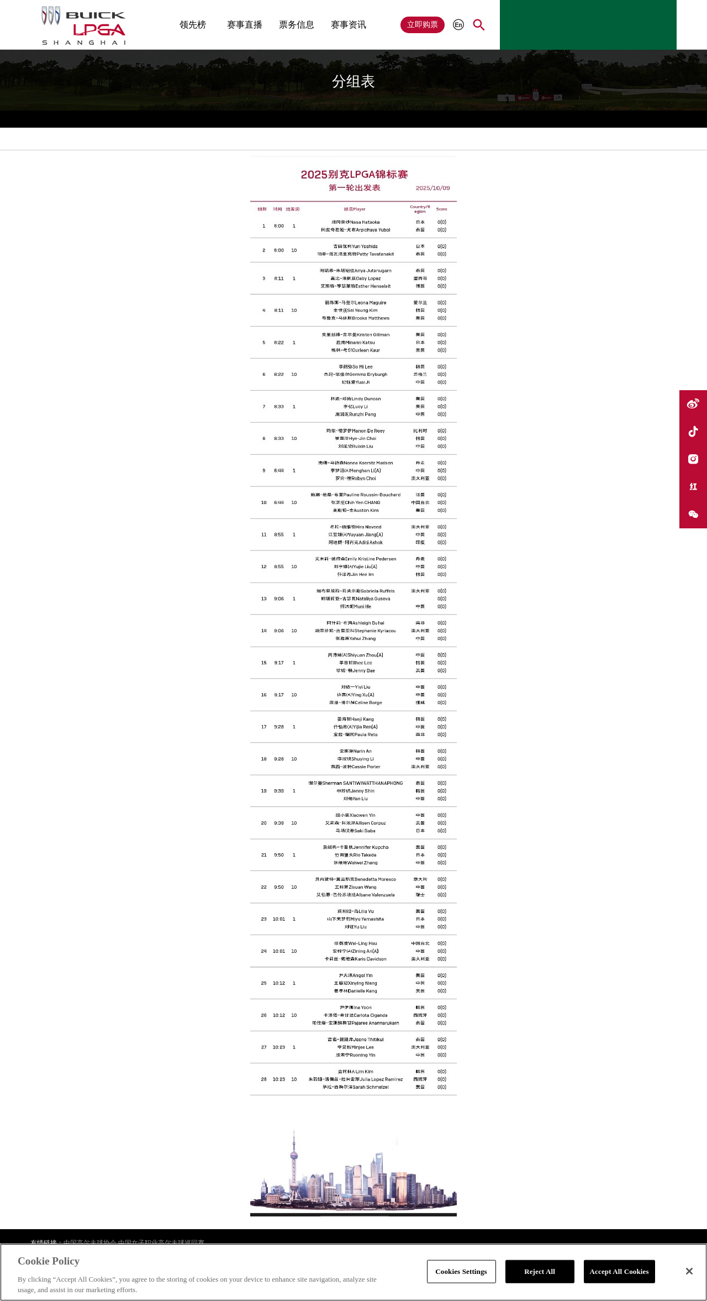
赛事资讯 (348, 24)
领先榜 (193, 24)
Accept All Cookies (619, 1271)
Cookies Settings (461, 1271)
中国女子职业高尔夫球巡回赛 (161, 1243)
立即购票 (422, 24)
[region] (353, 1272)
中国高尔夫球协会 (90, 1243)
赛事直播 (244, 24)
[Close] (689, 1271)
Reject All (539, 1271)
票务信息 (296, 24)
